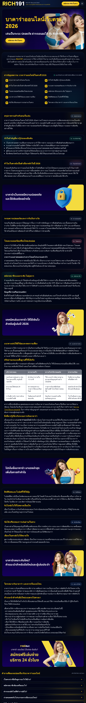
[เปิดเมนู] (82, 4)
